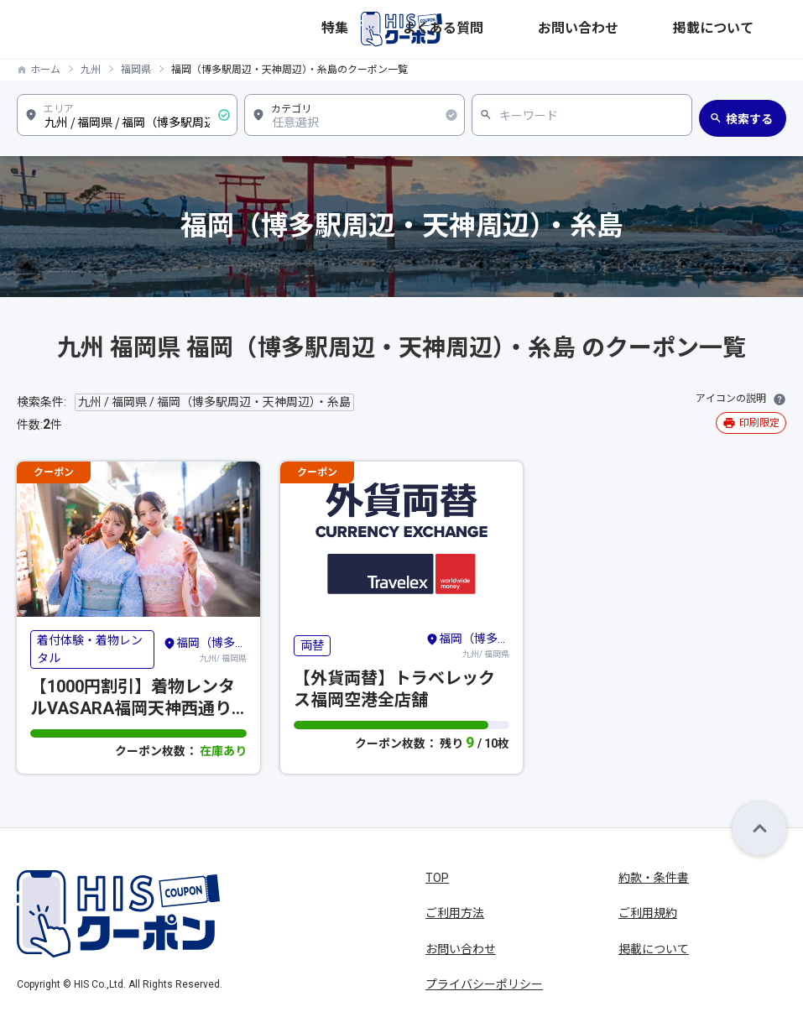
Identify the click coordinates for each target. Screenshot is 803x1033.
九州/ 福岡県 (205, 648)
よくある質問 (606, 29)
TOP (437, 877)
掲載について (753, 29)
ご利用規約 (647, 913)
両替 (312, 645)
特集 (554, 29)
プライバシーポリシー (484, 984)
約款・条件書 (653, 877)
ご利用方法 (454, 913)
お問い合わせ (679, 29)
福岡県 (136, 70)
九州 (91, 70)
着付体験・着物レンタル (90, 649)
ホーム (45, 70)
